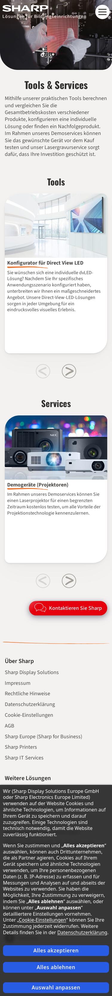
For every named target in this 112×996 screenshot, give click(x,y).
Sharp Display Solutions (32, 672)
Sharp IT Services (24, 758)
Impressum (17, 683)
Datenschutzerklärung (30, 704)
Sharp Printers (21, 747)
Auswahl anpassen (56, 987)
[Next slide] (69, 371)
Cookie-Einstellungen (29, 715)
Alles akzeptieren (56, 950)
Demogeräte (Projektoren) (37, 485)
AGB (9, 726)
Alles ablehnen (56, 967)
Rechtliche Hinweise (27, 693)
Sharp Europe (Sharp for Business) (43, 736)
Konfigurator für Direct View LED (45, 263)
